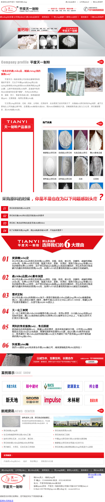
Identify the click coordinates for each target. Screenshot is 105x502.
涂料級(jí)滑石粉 (13, 163)
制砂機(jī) (34, 461)
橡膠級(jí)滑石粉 (13, 136)
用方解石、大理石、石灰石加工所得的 (19, 447)
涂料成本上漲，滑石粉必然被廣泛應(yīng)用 (40, 418)
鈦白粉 (9, 184)
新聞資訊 (45, 17)
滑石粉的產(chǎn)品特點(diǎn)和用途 (19, 443)
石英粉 (9, 174)
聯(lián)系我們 (98, 2)
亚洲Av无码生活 (6, 501)
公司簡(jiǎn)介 (84, 2)
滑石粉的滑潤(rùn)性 (63, 430)
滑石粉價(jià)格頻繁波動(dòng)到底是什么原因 (74, 447)
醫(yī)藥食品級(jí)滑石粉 (16, 152)
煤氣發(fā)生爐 (47, 461)
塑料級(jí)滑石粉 (13, 157)
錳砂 (25, 461)
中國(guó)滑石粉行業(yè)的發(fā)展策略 (71, 439)
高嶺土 (9, 179)
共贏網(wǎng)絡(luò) (12, 461)
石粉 (8, 168)
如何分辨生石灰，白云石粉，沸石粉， (19, 439)
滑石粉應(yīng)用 (10, 430)
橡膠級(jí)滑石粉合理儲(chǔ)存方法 (69, 443)
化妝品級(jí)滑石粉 (14, 147)
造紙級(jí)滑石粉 (13, 141)
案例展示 (84, 17)
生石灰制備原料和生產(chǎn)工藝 (17, 435)
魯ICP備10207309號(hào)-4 (77, 486)
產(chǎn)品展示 (71, 2)
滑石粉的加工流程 (62, 435)
